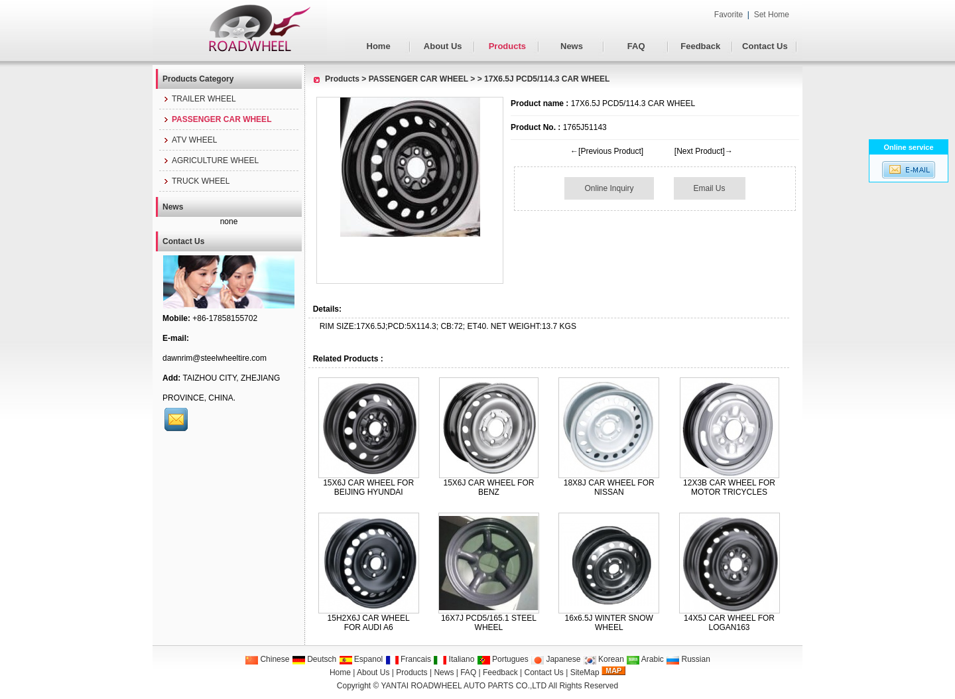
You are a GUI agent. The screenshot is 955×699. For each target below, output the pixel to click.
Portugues (503, 659)
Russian (688, 659)
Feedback (700, 46)
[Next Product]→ (703, 151)
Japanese (555, 659)
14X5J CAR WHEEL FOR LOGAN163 (729, 622)
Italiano (453, 659)
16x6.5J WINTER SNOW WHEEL (609, 622)
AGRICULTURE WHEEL (210, 160)
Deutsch (314, 659)
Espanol (361, 659)
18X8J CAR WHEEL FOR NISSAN (609, 487)
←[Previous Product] (606, 151)
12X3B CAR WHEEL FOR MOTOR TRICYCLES (729, 487)
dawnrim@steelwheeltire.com (214, 358)
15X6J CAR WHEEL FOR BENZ (488, 487)
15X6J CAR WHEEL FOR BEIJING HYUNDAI (368, 487)
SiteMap (585, 672)
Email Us (710, 188)
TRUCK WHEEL (195, 181)
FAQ (636, 46)
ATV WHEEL (189, 140)
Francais (408, 659)
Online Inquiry (608, 188)
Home (379, 46)
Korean (603, 659)
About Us (443, 46)
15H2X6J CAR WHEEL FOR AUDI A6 (369, 622)
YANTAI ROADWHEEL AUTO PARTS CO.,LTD (464, 685)
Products (507, 46)
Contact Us (765, 46)
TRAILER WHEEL (199, 98)
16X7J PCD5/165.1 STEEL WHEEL (489, 622)
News (571, 46)
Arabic (645, 659)
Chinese (267, 659)
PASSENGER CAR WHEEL (418, 79)
